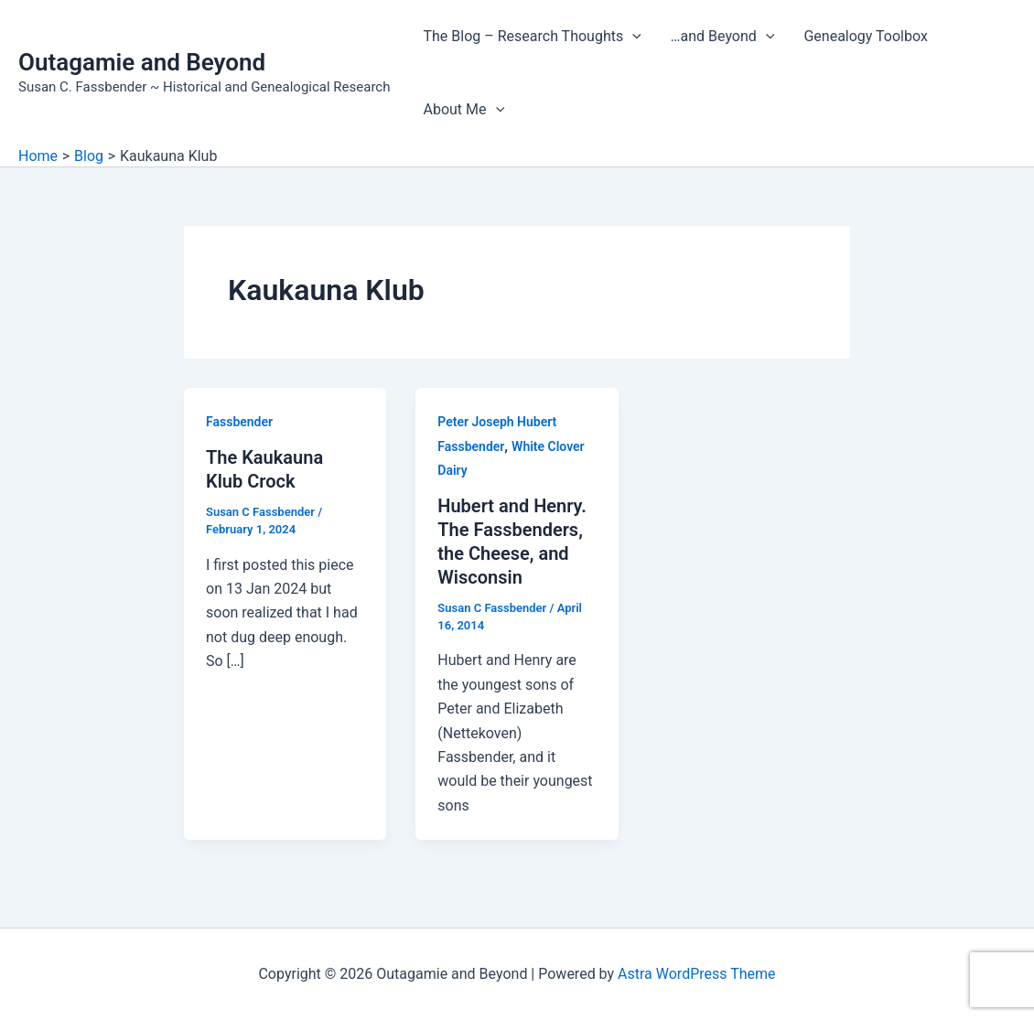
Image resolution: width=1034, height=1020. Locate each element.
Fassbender (239, 421)
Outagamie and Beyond (141, 62)
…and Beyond (723, 36)
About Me (463, 109)
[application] (632, 36)
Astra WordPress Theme (696, 973)
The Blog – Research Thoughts (532, 36)
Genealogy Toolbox (865, 36)
